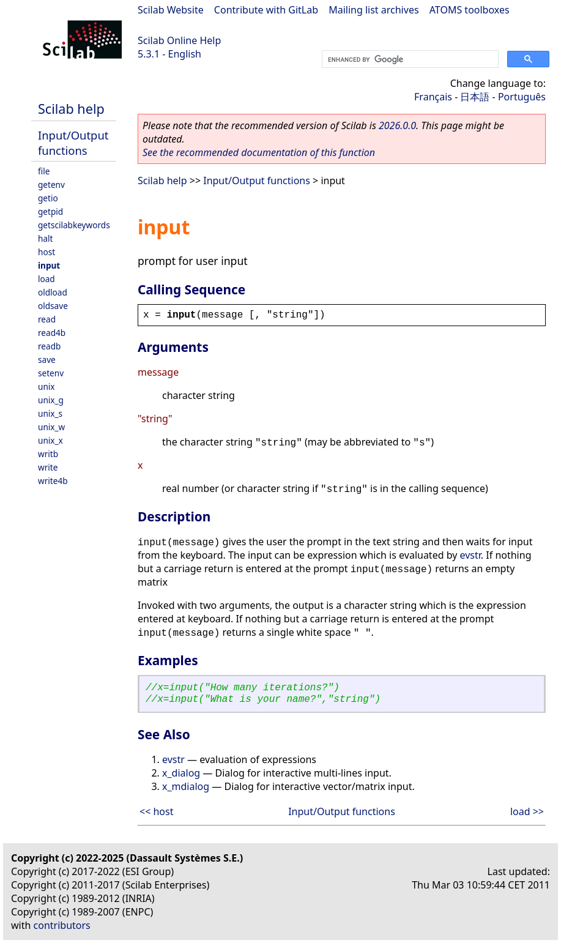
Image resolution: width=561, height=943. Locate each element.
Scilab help (71, 108)
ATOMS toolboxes (469, 10)
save (47, 359)
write (48, 467)
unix (46, 386)
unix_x (50, 440)
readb (49, 346)
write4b (53, 480)
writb (48, 454)
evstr (470, 555)
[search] (409, 59)
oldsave (53, 305)
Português (522, 96)
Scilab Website (171, 10)
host (46, 252)
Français (433, 96)
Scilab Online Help (179, 40)
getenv (51, 184)
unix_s (50, 413)
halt (45, 238)
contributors (62, 925)
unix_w (51, 427)
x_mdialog (185, 786)
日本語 (474, 96)
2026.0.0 (397, 125)
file (44, 171)
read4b (51, 332)
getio (48, 198)
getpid (50, 211)
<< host (156, 811)
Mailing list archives (373, 10)
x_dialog (181, 773)
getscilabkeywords (74, 225)
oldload (52, 292)
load (46, 279)
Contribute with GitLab (266, 10)
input (49, 265)
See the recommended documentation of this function (259, 152)
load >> (527, 811)
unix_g (51, 400)
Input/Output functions (73, 142)
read (47, 319)
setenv (51, 373)
